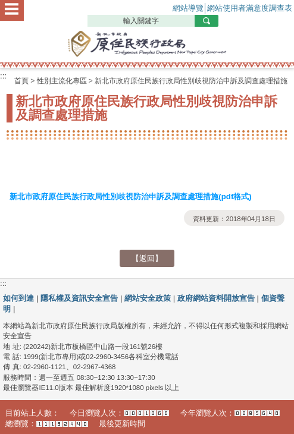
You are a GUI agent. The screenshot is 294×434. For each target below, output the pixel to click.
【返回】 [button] (147, 258)
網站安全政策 (147, 298)
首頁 (21, 81)
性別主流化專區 (62, 81)
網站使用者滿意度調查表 (249, 8)
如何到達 (18, 298)
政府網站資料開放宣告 (216, 298)
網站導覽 (188, 8)
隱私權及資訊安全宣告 (79, 298)
